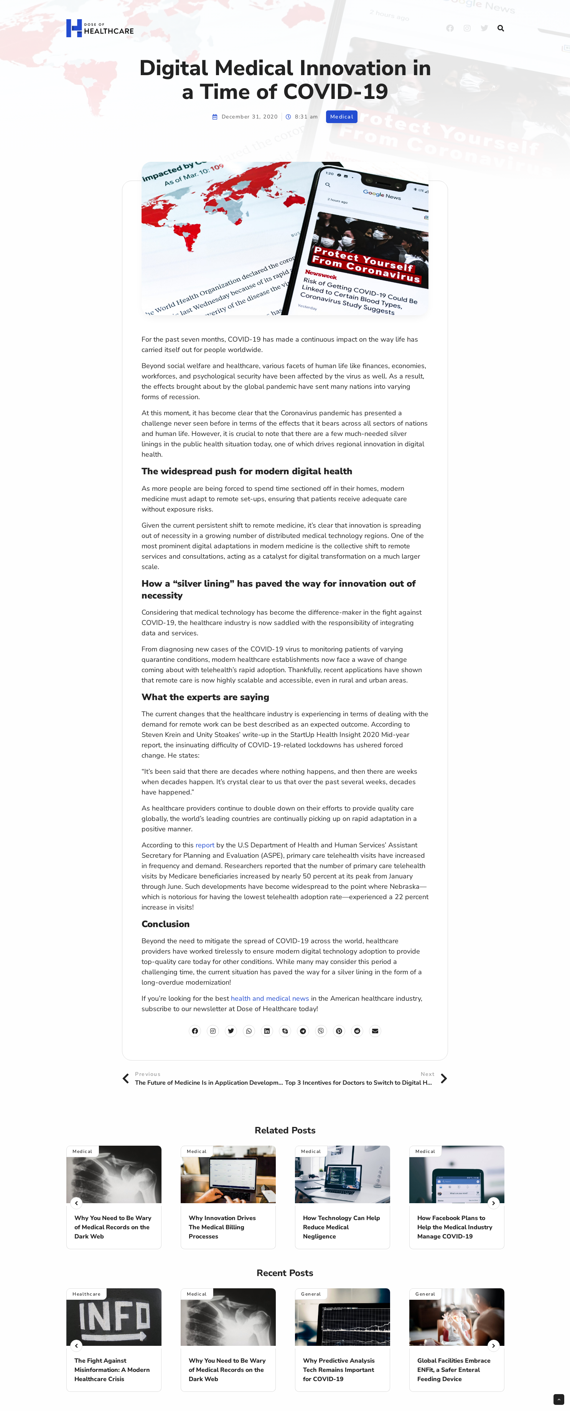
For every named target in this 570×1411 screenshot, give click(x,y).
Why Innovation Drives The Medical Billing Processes (222, 1227)
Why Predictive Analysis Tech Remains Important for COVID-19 (339, 1370)
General (311, 1294)
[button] (500, 28)
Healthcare (86, 1294)
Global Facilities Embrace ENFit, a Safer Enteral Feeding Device (454, 1370)
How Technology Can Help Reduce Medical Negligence (341, 1227)
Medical (342, 116)
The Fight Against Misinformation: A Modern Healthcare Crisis (112, 1370)
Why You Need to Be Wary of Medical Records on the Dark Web (113, 1227)
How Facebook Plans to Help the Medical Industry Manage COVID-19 (455, 1227)
